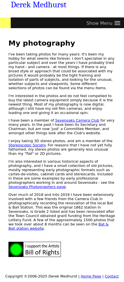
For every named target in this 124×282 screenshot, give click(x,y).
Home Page (91, 276)
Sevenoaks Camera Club (77, 120)
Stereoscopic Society (26, 145)
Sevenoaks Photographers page (37, 187)
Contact (112, 276)
